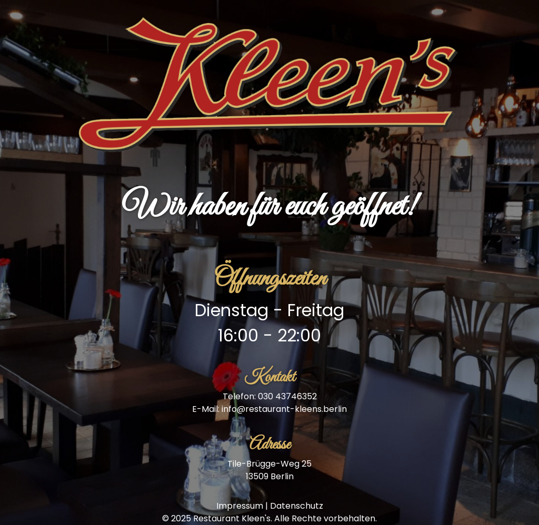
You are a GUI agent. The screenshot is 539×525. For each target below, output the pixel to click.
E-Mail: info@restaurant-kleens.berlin (269, 409)
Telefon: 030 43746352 (270, 396)
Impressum (239, 506)
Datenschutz (296, 506)
